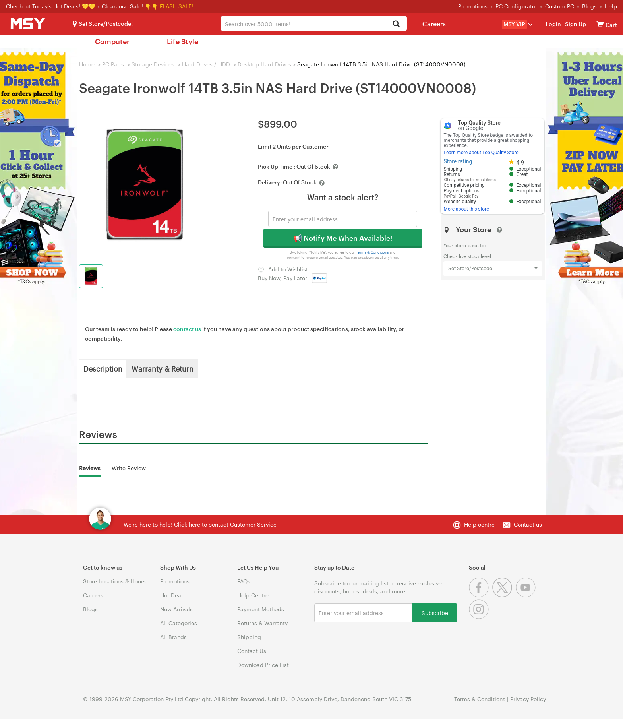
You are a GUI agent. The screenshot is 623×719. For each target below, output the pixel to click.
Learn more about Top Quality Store (481, 152)
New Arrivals (176, 609)
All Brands (173, 637)
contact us (187, 329)
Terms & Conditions (372, 252)
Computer (112, 41)
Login (553, 24)
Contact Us (251, 650)
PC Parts (113, 64)
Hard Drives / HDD (206, 64)
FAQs (243, 581)
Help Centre (253, 595)
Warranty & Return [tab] (162, 368)
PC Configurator (516, 6)
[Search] (396, 24)
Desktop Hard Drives (264, 64)
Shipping (249, 637)
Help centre (479, 524)
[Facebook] (480, 595)
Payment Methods (260, 609)
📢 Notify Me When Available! (342, 238)
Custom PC (559, 6)
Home (87, 64)
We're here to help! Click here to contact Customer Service (200, 524)
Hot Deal (171, 595)
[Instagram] (480, 617)
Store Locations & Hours (114, 581)
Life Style (182, 41)
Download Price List (263, 664)
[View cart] (600, 24)
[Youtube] (527, 595)
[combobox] (313, 23)
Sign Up (575, 24)
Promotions (473, 6)
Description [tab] (102, 368)
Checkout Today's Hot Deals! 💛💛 (51, 6)
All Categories (178, 623)
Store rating (458, 161)
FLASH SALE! (176, 6)
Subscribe (435, 612)
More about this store (466, 209)
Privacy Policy (528, 699)
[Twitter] (504, 595)
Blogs (589, 6)
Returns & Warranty (262, 623)
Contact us (528, 524)
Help (611, 6)
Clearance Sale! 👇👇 (130, 6)
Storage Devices (153, 64)
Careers (434, 23)
